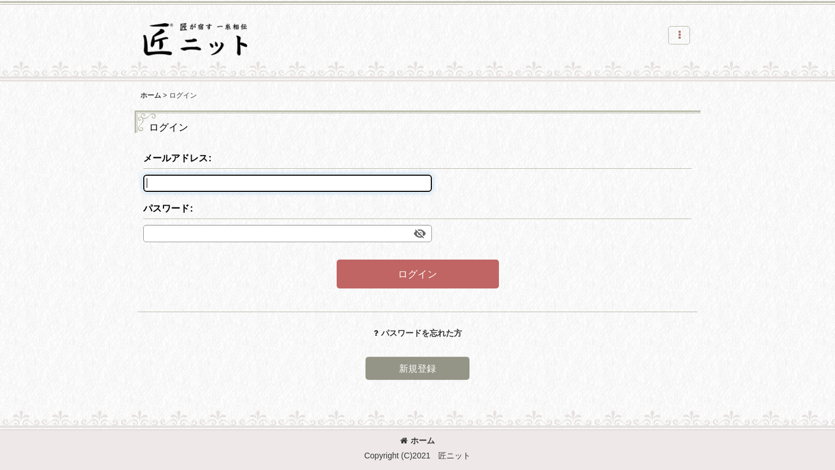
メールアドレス (175, 158)
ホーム (417, 440)
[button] (679, 35)
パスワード (166, 208)
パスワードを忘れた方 (418, 333)
